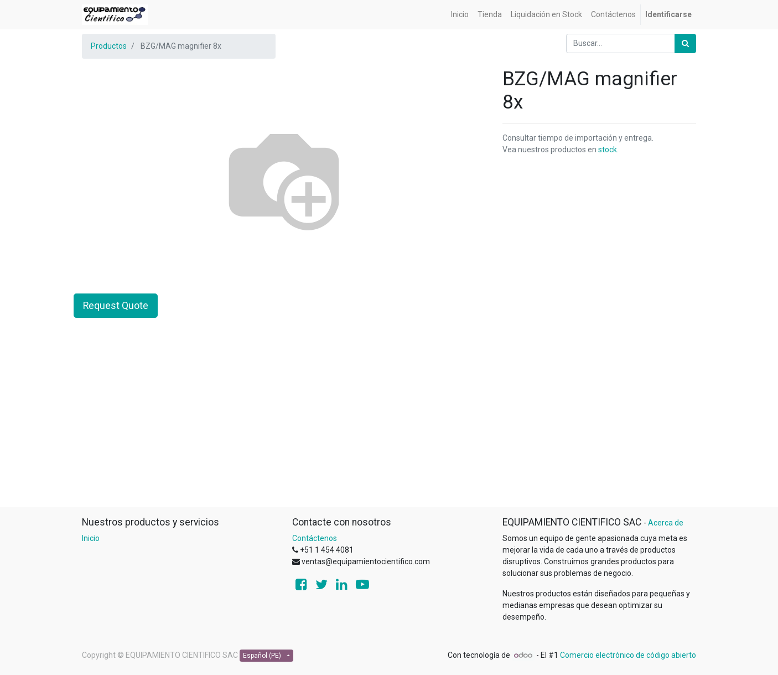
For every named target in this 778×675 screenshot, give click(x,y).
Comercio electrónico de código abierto (628, 655)
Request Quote (115, 305)
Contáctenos (314, 538)
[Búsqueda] (685, 43)
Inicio (91, 538)
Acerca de (665, 522)
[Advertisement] (389, 429)
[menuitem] (460, 14)
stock (607, 149)
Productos (109, 46)
